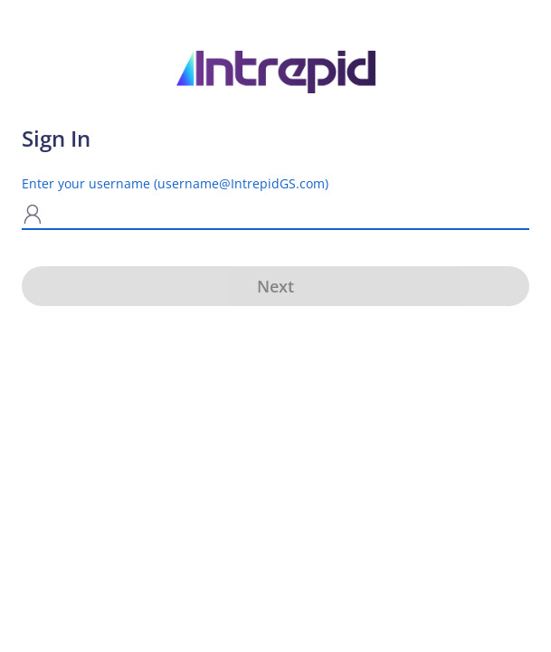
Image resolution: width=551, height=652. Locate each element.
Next (275, 286)
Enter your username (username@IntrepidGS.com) (175, 183)
